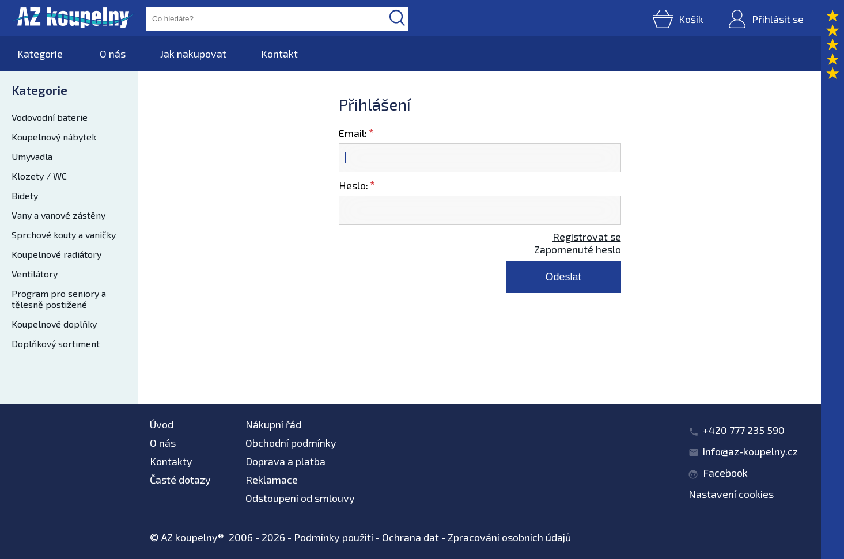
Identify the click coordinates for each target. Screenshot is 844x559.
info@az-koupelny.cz (750, 451)
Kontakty (171, 461)
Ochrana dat (410, 537)
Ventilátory (35, 273)
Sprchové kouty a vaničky (64, 234)
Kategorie (40, 53)
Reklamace (271, 479)
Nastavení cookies (731, 494)
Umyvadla (32, 156)
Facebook (725, 472)
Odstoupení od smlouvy (300, 498)
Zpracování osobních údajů (509, 537)
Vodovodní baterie (50, 117)
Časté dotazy (180, 479)
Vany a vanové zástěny (58, 215)
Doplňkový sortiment (56, 343)
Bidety (25, 195)
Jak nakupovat (193, 53)
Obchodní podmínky (290, 442)
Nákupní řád (273, 424)
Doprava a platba (285, 461)
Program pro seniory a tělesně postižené (59, 299)
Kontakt (279, 53)
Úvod (161, 424)
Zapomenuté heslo (577, 249)
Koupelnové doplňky (54, 323)
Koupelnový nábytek (54, 136)
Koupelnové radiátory (56, 254)
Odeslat (563, 277)
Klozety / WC (39, 175)
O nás (113, 53)
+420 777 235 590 (744, 430)
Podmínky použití (333, 537)
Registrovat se (586, 236)
